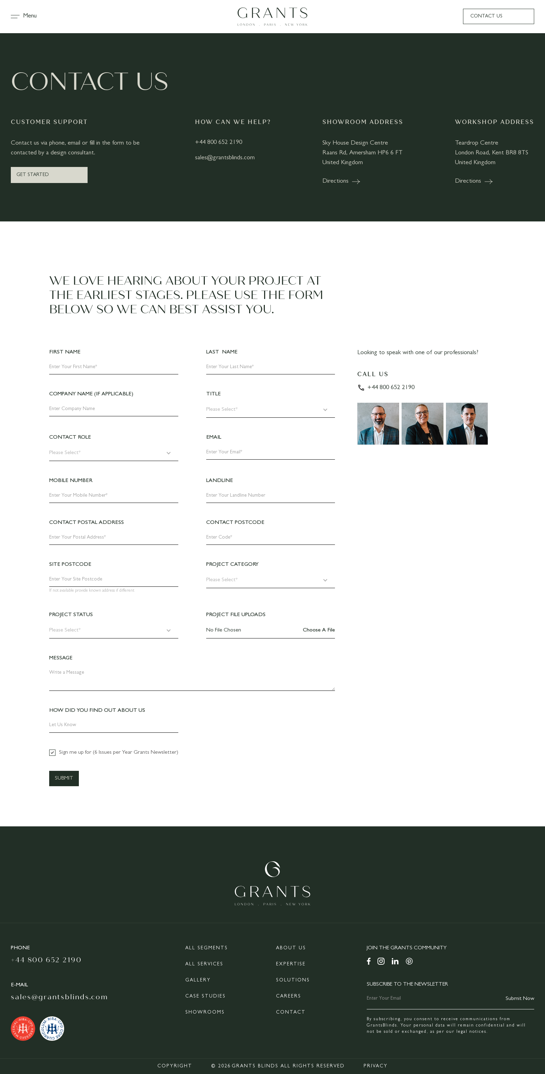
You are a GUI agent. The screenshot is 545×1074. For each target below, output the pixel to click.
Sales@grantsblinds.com (59, 997)
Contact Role (70, 437)
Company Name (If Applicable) (91, 394)
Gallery (198, 980)
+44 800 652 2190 (218, 143)
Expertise (291, 964)
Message (61, 658)
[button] (27, 16)
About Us (291, 948)
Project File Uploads (236, 615)
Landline (219, 481)
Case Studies (205, 996)
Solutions (293, 980)
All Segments (206, 948)
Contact (291, 1012)
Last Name (222, 352)
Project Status (71, 615)
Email (213, 437)
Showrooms (205, 1012)
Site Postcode (70, 565)
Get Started (32, 175)
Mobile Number (70, 481)
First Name (65, 352)
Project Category (232, 565)
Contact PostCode (235, 523)
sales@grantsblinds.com (225, 158)
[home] (272, 16)
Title (213, 394)
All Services (204, 964)
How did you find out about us (97, 711)
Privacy (376, 1066)
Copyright (174, 1066)
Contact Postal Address (86, 523)
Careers (288, 996)
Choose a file (319, 630)
